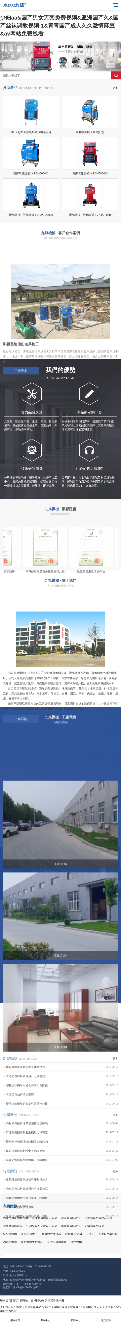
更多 (115, 87)
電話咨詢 (106, 1318)
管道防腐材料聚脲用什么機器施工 (62, 1208)
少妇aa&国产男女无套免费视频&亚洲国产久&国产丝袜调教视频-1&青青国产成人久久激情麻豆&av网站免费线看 (59, 26)
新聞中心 (75, 1318)
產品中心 (45, 1318)
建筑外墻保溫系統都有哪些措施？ (62, 1311)
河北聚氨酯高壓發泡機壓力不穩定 (62, 1264)
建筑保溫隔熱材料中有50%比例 (62, 1283)
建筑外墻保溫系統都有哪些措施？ (62, 1199)
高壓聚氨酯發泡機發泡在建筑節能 (62, 1255)
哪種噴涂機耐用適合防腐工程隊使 (62, 1217)
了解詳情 (21, 806)
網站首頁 (15, 1318)
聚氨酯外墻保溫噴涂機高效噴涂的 (62, 1274)
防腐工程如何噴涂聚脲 (62, 1226)
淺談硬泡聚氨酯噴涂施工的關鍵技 (62, 1292)
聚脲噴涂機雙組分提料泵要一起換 (62, 1236)
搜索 (116, 75)
